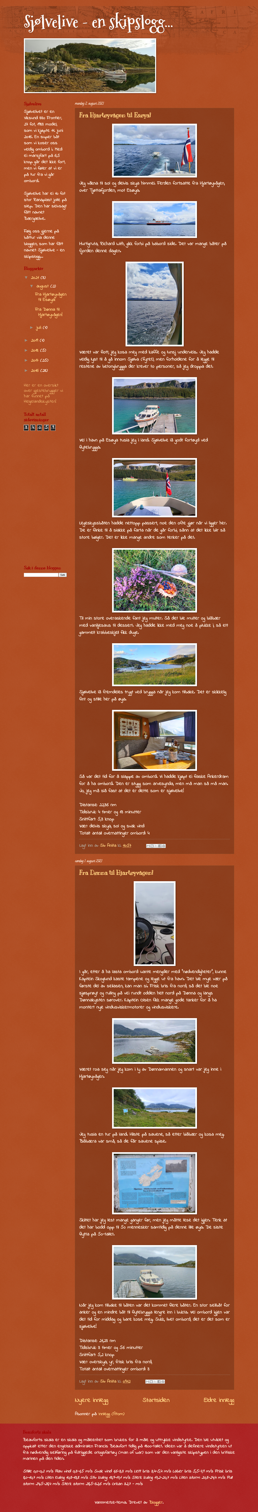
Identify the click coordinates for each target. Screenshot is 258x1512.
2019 (35, 340)
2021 (35, 278)
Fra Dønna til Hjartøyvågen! (116, 873)
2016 (35, 371)
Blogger (155, 1502)
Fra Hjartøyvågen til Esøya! (115, 115)
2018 (35, 350)
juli (39, 328)
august (43, 286)
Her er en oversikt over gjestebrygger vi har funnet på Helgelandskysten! (43, 393)
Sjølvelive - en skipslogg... (98, 22)
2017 (35, 360)
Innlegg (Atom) (111, 1414)
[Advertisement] (45, 498)
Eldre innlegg (219, 1400)
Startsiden (155, 1400)
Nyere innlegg (91, 1400)
